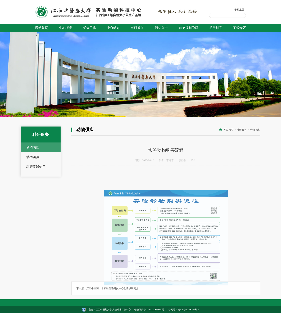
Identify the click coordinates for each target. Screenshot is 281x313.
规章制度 (215, 28)
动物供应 (32, 147)
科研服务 (137, 28)
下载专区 (239, 28)
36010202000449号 (155, 309)
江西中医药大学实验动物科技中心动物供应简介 (112, 298)
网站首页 (41, 28)
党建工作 (89, 28)
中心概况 (65, 28)
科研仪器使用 (35, 167)
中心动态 (113, 28)
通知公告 (161, 28)
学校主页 (239, 9)
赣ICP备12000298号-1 (188, 309)
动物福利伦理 (188, 28)
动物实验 (32, 157)
